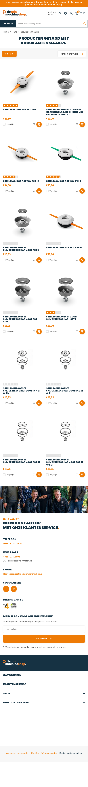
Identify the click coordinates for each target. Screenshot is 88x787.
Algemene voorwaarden (17, 753)
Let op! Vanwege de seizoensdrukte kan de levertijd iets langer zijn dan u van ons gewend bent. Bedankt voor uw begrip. (44, 3)
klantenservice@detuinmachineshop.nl (22, 573)
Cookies (35, 753)
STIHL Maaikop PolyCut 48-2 (64, 247)
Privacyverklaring (48, 753)
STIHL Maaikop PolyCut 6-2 (20, 109)
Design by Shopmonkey (70, 753)
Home (6, 31)
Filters (9, 53)
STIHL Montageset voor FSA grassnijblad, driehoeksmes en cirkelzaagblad (64, 112)
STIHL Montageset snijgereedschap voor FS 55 (21, 249)
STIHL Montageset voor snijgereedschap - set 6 (61, 318)
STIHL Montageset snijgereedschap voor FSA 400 (20, 319)
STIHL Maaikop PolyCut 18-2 (63, 181)
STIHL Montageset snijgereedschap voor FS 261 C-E (64, 391)
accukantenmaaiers (30, 31)
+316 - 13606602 (11, 556)
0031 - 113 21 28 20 (12, 543)
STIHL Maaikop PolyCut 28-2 (21, 181)
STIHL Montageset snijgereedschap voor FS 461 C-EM (21, 391)
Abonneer (44, 638)
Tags (14, 31)
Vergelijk (10, 124)
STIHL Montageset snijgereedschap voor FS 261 (21, 461)
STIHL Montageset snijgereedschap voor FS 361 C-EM (64, 462)
